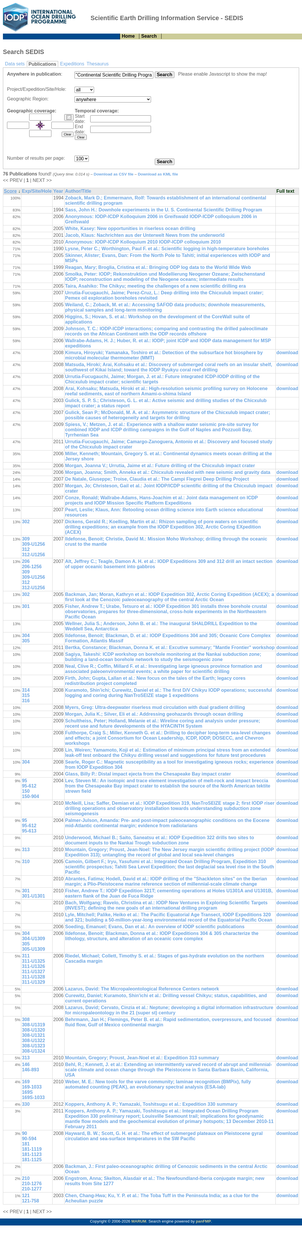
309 (26, 538)
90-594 (29, 1138)
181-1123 (32, 1154)
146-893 (30, 1069)
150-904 (30, 796)
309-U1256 (33, 544)
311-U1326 (33, 966)
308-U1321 (33, 1035)
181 (26, 1143)
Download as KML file (158, 174)
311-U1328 (33, 976)
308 (26, 1019)
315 (26, 695)
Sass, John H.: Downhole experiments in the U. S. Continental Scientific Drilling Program (163, 209)
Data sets (15, 63)
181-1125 (32, 1159)
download (287, 352)
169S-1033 (33, 1097)
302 (26, 521)
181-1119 (32, 1149)
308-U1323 (33, 1045)
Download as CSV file (113, 174)
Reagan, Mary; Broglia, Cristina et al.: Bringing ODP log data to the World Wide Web (158, 267)
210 (26, 1178)
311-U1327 (33, 971)
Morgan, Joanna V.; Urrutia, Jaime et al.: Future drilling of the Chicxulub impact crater (160, 465)
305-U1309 (33, 949)
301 (26, 606)
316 (26, 700)
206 (26, 561)
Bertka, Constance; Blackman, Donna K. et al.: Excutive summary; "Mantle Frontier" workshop (170, 647)
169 (26, 1081)
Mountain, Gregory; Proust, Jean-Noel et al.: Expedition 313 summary (142, 1057)
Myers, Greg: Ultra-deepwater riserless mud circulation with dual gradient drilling (155, 707)
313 (26, 849)
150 (26, 791)
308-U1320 (33, 1030)
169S (27, 1092)
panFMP (203, 1221)
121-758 (30, 1200)
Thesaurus (97, 63)
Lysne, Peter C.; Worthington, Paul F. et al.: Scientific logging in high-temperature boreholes (167, 248)
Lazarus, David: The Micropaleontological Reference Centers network (142, 988)
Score (10, 191)
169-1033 (32, 1086)
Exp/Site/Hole (37, 191)
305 (26, 640)
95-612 (29, 785)
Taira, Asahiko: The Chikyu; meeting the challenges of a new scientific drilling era (155, 286)
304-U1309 (33, 938)
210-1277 (32, 1188)
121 (26, 1195)
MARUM (138, 1221)
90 (24, 1133)
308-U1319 (33, 1024)
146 (26, 1064)
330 (26, 1104)
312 (26, 549)
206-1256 (32, 566)
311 (26, 955)
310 (26, 861)
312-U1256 (33, 554)
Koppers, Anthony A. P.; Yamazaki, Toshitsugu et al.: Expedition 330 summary (151, 1104)
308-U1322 (33, 1040)
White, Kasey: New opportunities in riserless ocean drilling (130, 228)
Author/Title (78, 191)
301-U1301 (33, 895)
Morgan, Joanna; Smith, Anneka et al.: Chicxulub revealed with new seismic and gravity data (167, 472)
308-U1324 (33, 1051)
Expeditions (72, 63)
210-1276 (32, 1183)
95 (24, 780)
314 (26, 690)
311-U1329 (33, 982)
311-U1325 (33, 961)
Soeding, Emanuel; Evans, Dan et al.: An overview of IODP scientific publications (154, 926)
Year (58, 191)
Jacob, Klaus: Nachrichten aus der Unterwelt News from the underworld (145, 235)
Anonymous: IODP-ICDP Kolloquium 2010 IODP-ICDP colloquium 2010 (143, 241)
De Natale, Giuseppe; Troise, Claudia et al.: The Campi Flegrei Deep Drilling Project (157, 479)
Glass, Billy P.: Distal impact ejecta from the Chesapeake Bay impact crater (148, 773)
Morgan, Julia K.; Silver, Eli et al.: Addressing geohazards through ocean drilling (154, 714)
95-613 (29, 830)
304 (26, 635)
